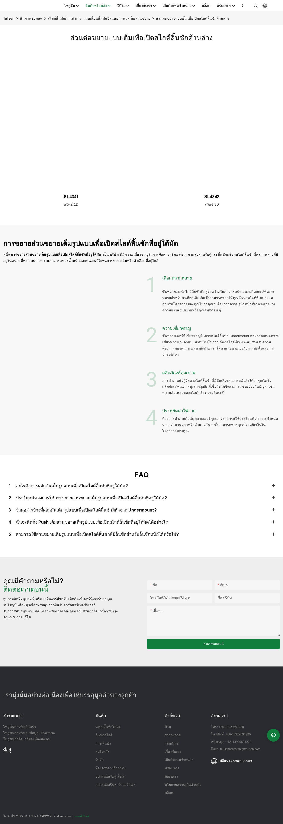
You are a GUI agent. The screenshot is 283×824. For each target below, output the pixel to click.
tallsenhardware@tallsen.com (240, 749)
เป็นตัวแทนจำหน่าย (179, 760)
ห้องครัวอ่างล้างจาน (110, 768)
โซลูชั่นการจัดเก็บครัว (19, 727)
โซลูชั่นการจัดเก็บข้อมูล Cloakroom (29, 733)
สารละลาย (173, 735)
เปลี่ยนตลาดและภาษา (231, 761)
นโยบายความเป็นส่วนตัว (183, 785)
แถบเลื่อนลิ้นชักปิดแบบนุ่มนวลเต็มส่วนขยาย (116, 18)
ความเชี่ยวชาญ (176, 328)
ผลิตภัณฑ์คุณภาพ (178, 372)
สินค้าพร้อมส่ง (31, 18)
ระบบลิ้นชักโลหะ (108, 727)
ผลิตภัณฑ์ (172, 743)
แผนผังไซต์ (82, 816)
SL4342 (211, 196)
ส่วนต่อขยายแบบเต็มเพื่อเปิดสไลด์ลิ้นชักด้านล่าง (192, 18)
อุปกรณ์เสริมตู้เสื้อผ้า (110, 776)
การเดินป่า (103, 743)
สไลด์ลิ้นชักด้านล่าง (63, 18)
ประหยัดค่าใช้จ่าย (179, 410)
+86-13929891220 (231, 727)
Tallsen (8, 18)
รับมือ (99, 760)
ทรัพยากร (172, 768)
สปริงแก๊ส (102, 751)
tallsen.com (63, 816)
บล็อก (169, 793)
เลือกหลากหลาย (177, 278)
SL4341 (71, 196)
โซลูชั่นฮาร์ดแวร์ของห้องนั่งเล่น (26, 739)
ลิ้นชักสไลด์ (103, 735)
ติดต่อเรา (171, 776)
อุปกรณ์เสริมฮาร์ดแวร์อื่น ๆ (115, 785)
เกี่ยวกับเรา (173, 751)
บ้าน (168, 727)
